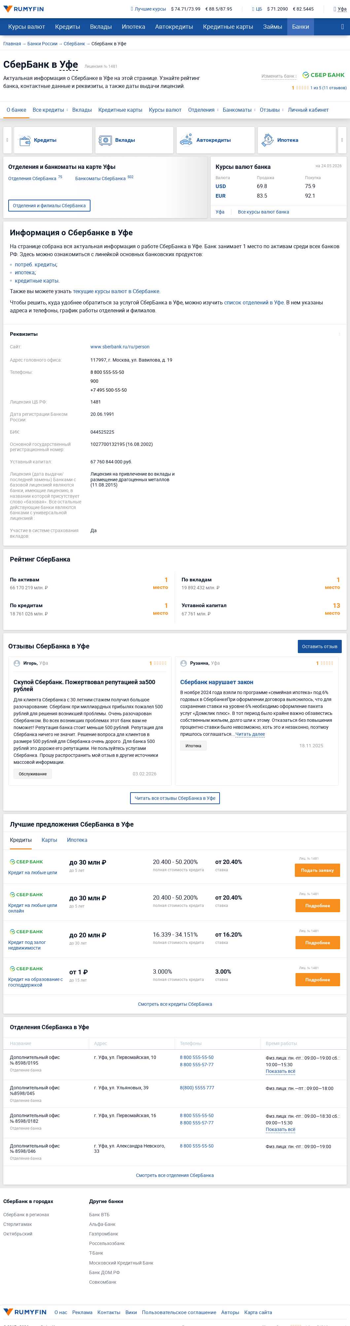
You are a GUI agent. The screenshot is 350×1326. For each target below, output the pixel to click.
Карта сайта (258, 1312)
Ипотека (133, 26)
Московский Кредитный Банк (121, 1263)
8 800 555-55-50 (107, 372)
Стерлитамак (17, 1224)
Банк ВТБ (99, 1215)
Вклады (101, 26)
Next (342, 140)
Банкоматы (237, 109)
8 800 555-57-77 (197, 1065)
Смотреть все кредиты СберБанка (175, 1004)
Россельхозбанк (107, 1243)
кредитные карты (36, 281)
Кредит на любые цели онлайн (32, 908)
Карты (49, 839)
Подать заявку (317, 870)
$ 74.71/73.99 (185, 9)
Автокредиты (174, 26)
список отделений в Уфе (254, 302)
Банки (300, 26)
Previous (7, 140)
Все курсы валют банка (263, 212)
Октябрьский (17, 1234)
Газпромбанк (103, 1234)
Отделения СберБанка (35, 178)
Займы (272, 26)
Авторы (230, 1312)
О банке (16, 109)
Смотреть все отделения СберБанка (175, 1175)
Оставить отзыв (319, 646)
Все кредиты (48, 109)
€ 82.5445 (303, 9)
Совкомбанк (103, 1282)
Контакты (109, 1312)
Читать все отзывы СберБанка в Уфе (175, 798)
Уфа (220, 212)
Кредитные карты (228, 26)
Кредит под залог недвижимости (27, 945)
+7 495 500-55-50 (108, 390)
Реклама (82, 1312)
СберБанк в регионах (26, 1215)
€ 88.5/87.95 (218, 9)
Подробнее (317, 905)
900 (94, 381)
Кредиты (67, 26)
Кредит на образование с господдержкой (35, 982)
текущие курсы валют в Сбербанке (116, 291)
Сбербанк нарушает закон (216, 682)
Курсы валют (26, 26)
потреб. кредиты (35, 264)
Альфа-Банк (102, 1224)
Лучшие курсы (148, 9)
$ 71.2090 (277, 9)
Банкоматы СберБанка (104, 178)
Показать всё (280, 1071)
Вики (131, 1312)
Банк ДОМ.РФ (104, 1272)
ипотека (25, 272)
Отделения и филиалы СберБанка (49, 205)
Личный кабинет (308, 109)
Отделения (201, 109)
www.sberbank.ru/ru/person (120, 347)
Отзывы (270, 109)
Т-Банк (96, 1253)
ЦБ (257, 9)
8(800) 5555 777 (197, 1088)
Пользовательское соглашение (179, 1312)
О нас (60, 1312)
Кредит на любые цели (32, 873)
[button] (175, 334)
